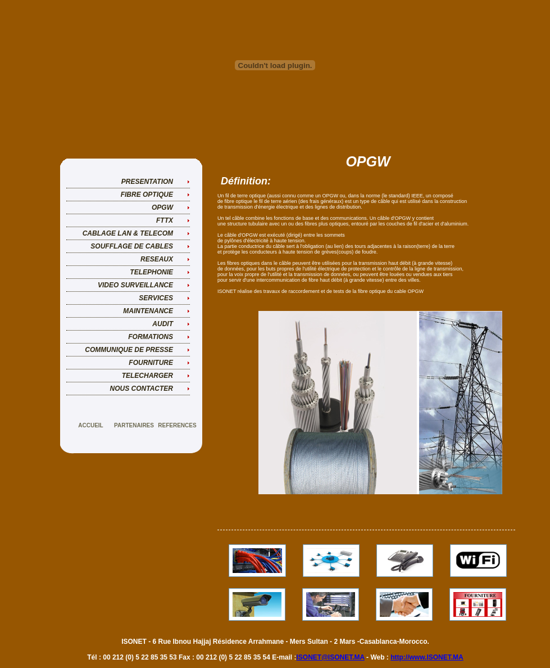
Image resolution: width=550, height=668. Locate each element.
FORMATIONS (150, 337)
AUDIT (162, 324)
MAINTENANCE (148, 311)
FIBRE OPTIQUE (147, 194)
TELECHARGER (147, 376)
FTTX (164, 220)
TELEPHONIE (151, 272)
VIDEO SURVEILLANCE (135, 285)
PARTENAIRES (134, 425)
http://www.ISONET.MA (426, 657)
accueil (90, 425)
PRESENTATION (147, 182)
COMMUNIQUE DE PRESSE (129, 350)
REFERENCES (177, 425)
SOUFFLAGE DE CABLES (131, 246)
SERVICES (156, 298)
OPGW (162, 207)
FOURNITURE (151, 363)
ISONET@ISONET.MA (330, 657)
